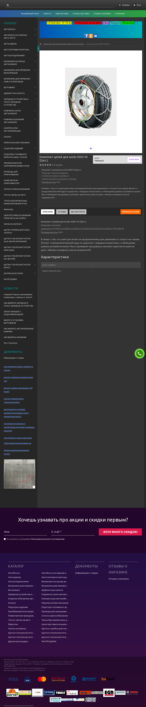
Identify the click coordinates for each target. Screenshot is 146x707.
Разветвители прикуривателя (11, 181)
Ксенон (7, 137)
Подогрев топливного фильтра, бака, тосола (15, 155)
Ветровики (9, 87)
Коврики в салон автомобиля (12, 112)
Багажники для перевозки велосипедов (17, 71)
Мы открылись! (10, 343)
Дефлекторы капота (14, 93)
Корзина (125, 5)
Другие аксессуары (13, 273)
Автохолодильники (14, 55)
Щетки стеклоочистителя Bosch (17, 266)
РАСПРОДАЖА (10, 279)
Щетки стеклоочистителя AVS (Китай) (17, 257)
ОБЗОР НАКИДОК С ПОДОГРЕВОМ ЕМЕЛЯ (13, 313)
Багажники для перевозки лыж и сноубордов (17, 80)
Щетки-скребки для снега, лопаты (17, 231)
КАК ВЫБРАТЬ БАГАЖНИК (15, 337)
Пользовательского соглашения (47, 539)
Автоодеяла (10, 44)
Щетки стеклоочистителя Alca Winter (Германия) (17, 240)
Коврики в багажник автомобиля (14, 120)
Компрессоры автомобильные (12, 129)
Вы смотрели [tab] (78, 212)
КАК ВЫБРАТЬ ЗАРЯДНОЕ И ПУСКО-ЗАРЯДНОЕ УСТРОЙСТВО (18, 304)
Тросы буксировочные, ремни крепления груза (15, 202)
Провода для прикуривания (11, 173)
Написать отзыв (130, 212)
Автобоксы (9, 29)
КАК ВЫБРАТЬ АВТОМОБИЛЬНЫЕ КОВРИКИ (19, 330)
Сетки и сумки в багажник (17, 189)
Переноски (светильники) (16, 143)
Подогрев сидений (13, 148)
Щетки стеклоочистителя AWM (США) (17, 248)
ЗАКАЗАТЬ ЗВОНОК (141, 354)
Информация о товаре (14, 358)
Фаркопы (8, 209)
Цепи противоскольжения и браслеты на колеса (17, 216)
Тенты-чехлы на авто (15, 195)
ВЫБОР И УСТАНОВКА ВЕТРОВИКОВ (13, 321)
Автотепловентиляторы (16, 50)
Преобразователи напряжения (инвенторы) (16, 164)
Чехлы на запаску (13, 224)
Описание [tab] (48, 212)
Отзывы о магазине (119, 579)
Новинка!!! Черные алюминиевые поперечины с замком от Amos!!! (18, 295)
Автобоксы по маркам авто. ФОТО (15, 36)
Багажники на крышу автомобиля (14, 62)
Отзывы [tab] (62, 212)
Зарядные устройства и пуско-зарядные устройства (16, 102)
